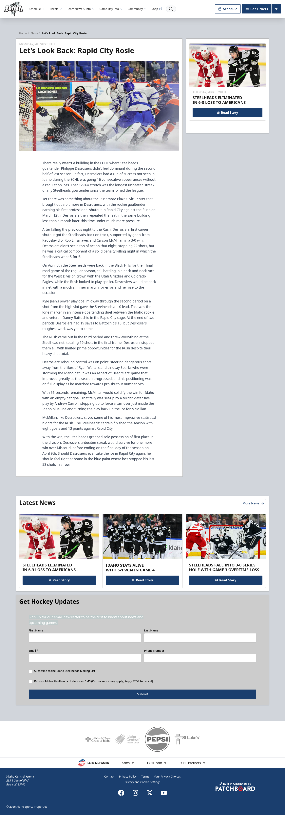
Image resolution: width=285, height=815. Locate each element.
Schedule (37, 9)
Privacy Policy (127, 776)
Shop (156, 9)
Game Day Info (111, 9)
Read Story (227, 112)
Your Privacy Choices (167, 776)
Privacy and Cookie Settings (143, 782)
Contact (109, 776)
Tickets (55, 9)
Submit (142, 694)
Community (137, 9)
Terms (145, 776)
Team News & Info (81, 9)
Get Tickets (257, 9)
